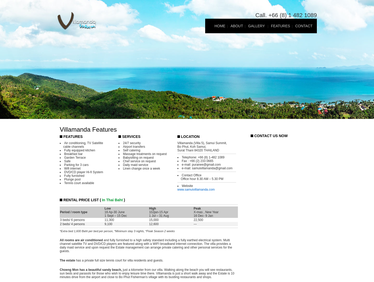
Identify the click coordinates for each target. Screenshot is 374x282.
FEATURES (280, 26)
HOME (220, 26)
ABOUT (236, 26)
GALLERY (257, 26)
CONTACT (304, 26)
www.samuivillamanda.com (196, 189)
